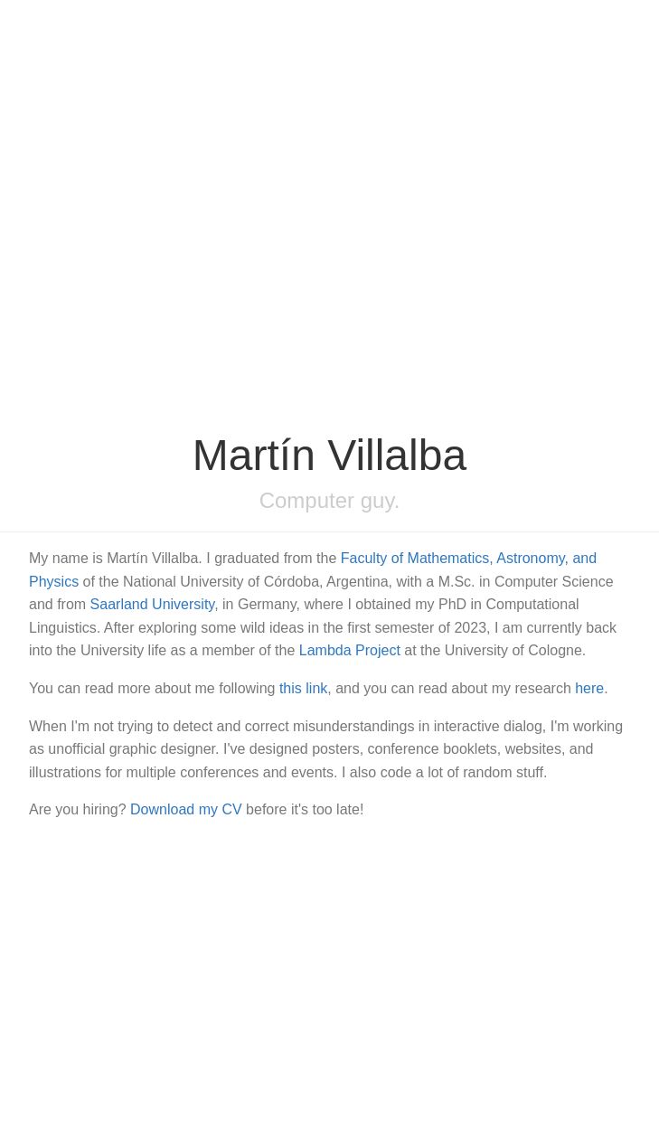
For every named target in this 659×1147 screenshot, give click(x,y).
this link (303, 688)
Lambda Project (349, 650)
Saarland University (152, 604)
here (589, 688)
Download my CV (186, 809)
